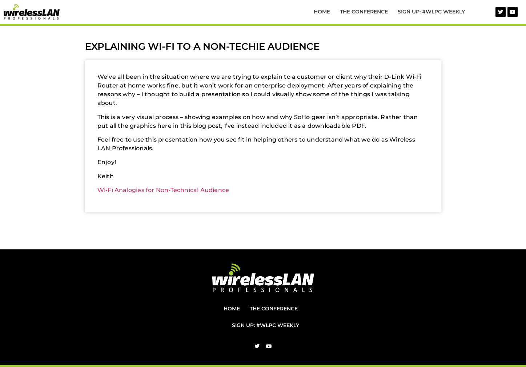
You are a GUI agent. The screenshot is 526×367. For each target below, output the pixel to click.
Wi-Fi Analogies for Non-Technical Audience (163, 190)
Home (322, 11)
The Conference (364, 11)
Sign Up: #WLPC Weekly (431, 11)
